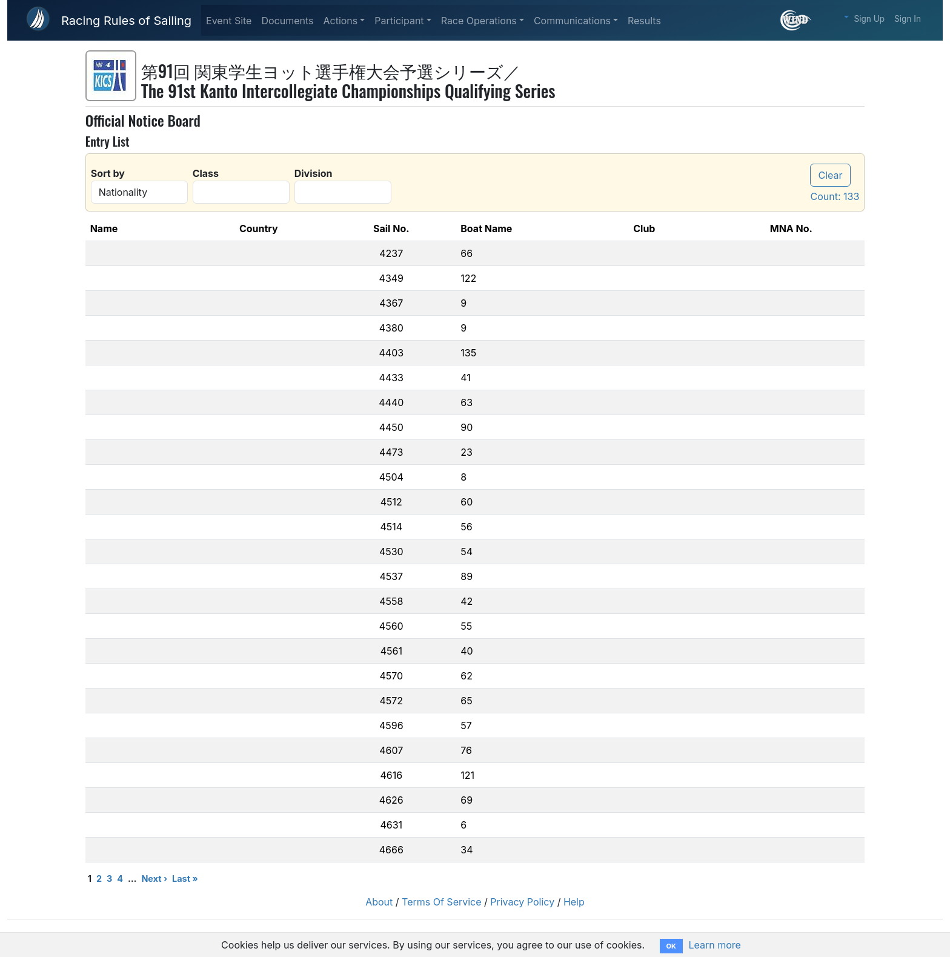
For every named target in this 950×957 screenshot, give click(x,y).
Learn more (714, 945)
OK (671, 946)
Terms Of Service (442, 902)
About (379, 902)
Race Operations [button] (479, 21)
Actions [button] (340, 21)
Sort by (108, 173)
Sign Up (869, 19)
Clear (830, 175)
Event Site (228, 21)
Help (574, 902)
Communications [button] (572, 21)
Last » (185, 878)
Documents (287, 21)
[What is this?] (800, 20)
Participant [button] (399, 21)
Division (313, 173)
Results (644, 21)
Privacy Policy (522, 902)
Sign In (907, 19)
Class (206, 173)
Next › (154, 878)
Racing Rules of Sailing (126, 20)
